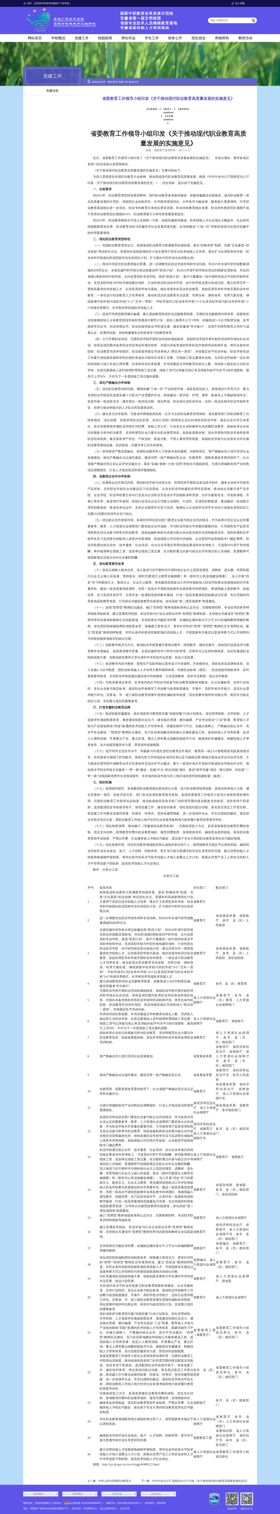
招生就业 (199, 38)
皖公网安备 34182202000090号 (83, 1503)
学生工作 (152, 38)
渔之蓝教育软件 (108, 1508)
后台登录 (124, 1508)
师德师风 (222, 38)
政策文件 (134, 82)
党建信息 (52, 90)
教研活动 (245, 38)
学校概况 (58, 38)
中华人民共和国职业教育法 (114, 1480)
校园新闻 (105, 38)
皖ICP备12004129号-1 (129, 1503)
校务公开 (175, 38)
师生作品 (128, 38)
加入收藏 (240, 3)
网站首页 (35, 38)
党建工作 (82, 38)
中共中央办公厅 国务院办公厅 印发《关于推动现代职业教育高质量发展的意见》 (200, 1480)
